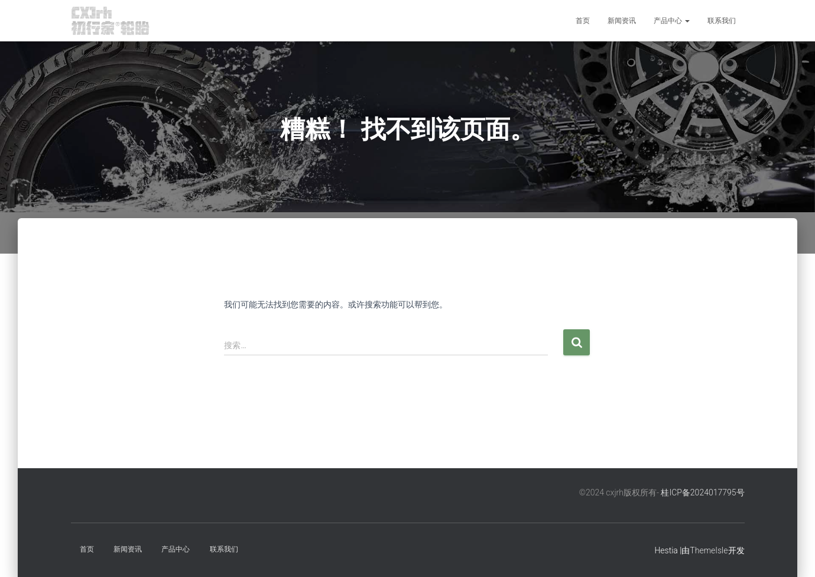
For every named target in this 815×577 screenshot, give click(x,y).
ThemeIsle (709, 550)
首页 (583, 21)
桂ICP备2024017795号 (702, 492)
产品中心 (672, 21)
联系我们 (721, 21)
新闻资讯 (622, 21)
